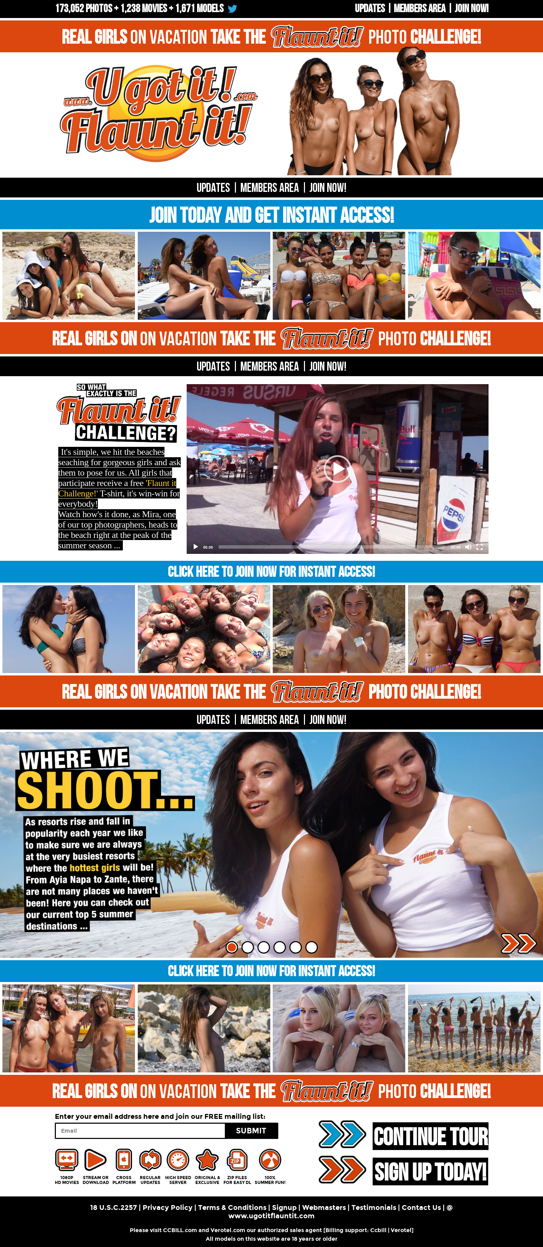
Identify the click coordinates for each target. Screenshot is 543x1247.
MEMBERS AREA (269, 367)
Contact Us (421, 1207)
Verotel (401, 1230)
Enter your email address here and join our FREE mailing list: (160, 1116)
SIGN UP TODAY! (430, 1172)
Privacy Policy (168, 1207)
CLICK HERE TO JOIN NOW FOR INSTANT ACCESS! (271, 572)
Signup (284, 1207)
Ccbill (378, 1230)
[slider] (332, 547)
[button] (337, 469)
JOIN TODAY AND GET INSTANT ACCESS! (271, 216)
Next (519, 943)
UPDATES (370, 9)
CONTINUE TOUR (430, 1136)
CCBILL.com (180, 1230)
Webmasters (324, 1207)
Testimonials (373, 1207)
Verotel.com (228, 1230)
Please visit (146, 1230)
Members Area (420, 9)
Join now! (472, 9)
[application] (338, 469)
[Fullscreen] (479, 546)
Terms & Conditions (232, 1207)
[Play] (195, 546)
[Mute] (468, 546)
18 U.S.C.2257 (113, 1207)
